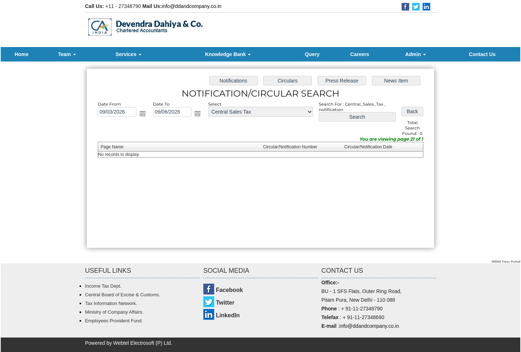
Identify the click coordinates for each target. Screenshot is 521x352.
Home (21, 54)
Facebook (229, 290)
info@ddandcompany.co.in (191, 6)
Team (67, 54)
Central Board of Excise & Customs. (122, 294)
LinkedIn (228, 315)
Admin (415, 54)
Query (312, 54)
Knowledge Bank (228, 54)
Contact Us (482, 54)
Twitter (225, 303)
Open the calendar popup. (150, 116)
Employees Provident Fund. (114, 320)
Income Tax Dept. (103, 286)
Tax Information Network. (111, 303)
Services (128, 54)
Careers (359, 54)
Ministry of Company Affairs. (114, 312)
